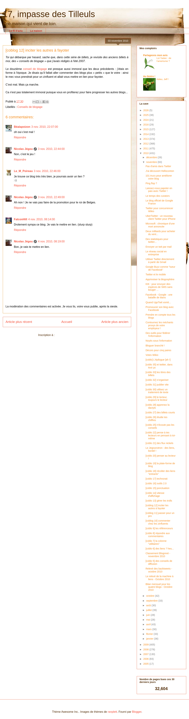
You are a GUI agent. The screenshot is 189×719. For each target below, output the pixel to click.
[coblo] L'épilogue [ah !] (158, 359)
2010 (146, 153)
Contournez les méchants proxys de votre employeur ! (159, 325)
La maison (36, 30)
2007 (146, 654)
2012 (146, 143)
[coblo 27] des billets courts (160, 412)
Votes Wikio (152, 355)
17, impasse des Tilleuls (49, 14)
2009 (146, 644)
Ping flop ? (151, 183)
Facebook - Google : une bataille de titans (159, 296)
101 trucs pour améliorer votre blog (159, 177)
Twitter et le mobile (156, 274)
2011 (146, 148)
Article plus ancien (114, 322)
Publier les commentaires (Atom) (75, 335)
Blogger (136, 711)
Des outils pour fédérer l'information (158, 334)
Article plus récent (19, 322)
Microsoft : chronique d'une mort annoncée (160, 225)
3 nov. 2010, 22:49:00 (51, 197)
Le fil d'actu (16, 30)
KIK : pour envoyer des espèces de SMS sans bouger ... (159, 287)
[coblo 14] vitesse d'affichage (155, 494)
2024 (146, 119)
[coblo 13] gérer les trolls (159, 500)
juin (148, 615)
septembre (152, 600)
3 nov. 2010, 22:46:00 (47, 171)
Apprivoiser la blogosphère (160, 279)
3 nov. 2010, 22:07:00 (44, 126)
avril (148, 624)
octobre (150, 595)
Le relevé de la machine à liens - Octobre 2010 (159, 578)
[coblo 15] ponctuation (157, 488)
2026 (146, 110)
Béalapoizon (22, 126)
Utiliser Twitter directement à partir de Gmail (160, 260)
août (148, 605)
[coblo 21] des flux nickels (159, 443)
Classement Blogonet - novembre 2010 (158, 555)
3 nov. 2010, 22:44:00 (51, 148)
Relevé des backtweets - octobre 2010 (159, 570)
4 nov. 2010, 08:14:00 (41, 219)
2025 (146, 115)
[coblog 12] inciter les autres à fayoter (157, 507)
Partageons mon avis (155, 55)
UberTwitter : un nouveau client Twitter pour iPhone (160, 217)
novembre (152, 162)
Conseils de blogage (30, 106)
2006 (146, 658)
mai (148, 619)
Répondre (20, 137)
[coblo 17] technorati (156, 478)
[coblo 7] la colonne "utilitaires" (156, 542)
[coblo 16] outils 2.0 (156, 483)
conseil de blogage (35, 68)
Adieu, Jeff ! (163, 79)
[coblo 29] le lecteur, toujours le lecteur (156, 398)
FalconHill (20, 219)
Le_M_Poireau (23, 171)
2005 (146, 663)
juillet (149, 610)
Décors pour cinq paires (158, 350)
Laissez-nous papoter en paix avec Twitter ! (159, 190)
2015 (146, 129)
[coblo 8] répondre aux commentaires (158, 535)
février (150, 634)
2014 (146, 134)
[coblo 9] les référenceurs (159, 528)
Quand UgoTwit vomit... (158, 302)
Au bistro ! (149, 76)
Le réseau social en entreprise (156, 253)
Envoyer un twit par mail (158, 246)
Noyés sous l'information (159, 340)
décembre (152, 157)
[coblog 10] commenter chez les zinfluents (158, 522)
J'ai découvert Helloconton (160, 171)
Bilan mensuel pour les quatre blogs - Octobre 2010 (159, 587)
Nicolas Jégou (23, 148)
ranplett (112, 711)
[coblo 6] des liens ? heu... (160, 548)
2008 (146, 649)
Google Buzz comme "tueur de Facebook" (160, 268)
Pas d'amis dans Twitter (158, 166)
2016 (146, 124)
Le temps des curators (158, 195)
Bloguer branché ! (155, 345)
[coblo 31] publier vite (157, 384)
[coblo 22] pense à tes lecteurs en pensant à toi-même (160, 435)
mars (149, 629)
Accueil (66, 322)
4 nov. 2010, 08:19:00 (51, 241)
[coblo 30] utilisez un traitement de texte (157, 391)
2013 (146, 138)
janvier (150, 638)
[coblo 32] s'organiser (157, 379)
